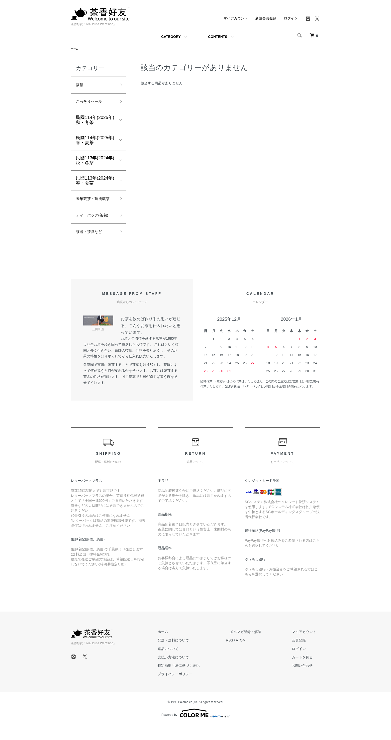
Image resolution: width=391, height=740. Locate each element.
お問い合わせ (306, 681)
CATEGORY (171, 37)
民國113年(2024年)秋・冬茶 (95, 164)
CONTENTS (217, 37)
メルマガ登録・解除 (257, 647)
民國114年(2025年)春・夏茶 (95, 143)
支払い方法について (193, 672)
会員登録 (303, 655)
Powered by (195, 728)
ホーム (75, 49)
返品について (188, 664)
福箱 (80, 86)
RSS (245, 655)
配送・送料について (193, 655)
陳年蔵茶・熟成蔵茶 (94, 206)
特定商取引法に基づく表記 (198, 681)
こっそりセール (91, 104)
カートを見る (306, 672)
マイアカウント (235, 18)
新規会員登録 (265, 18)
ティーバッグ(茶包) (95, 228)
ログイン (291, 18)
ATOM (257, 655)
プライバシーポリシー (195, 689)
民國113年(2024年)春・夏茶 (95, 184)
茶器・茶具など (91, 246)
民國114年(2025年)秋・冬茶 (95, 123)
